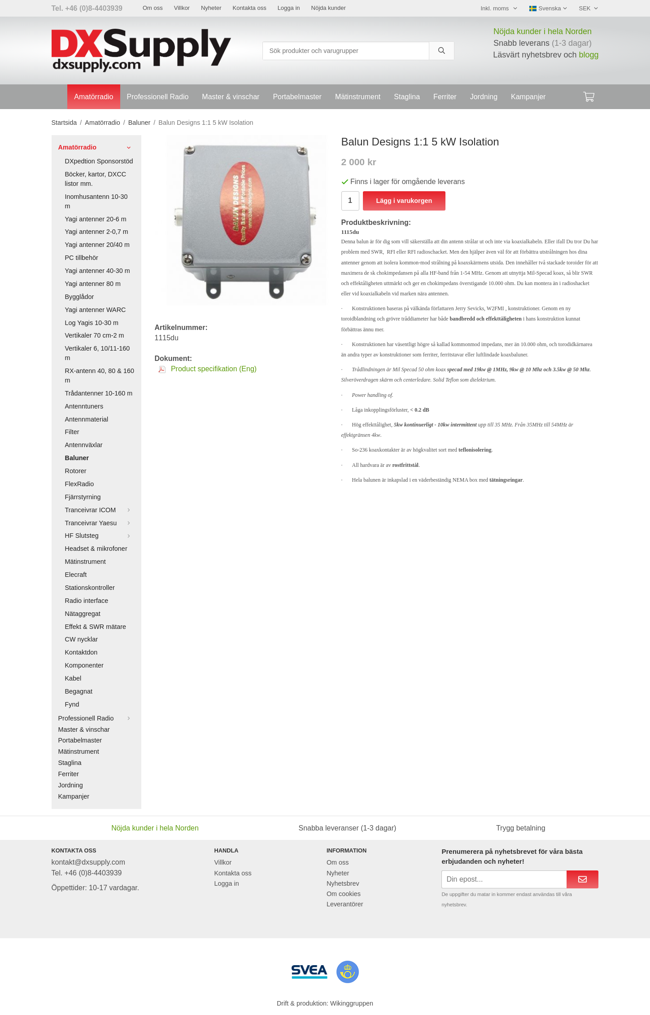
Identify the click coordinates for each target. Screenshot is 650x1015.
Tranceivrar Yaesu (100, 523)
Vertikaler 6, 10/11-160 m (97, 353)
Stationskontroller (90, 587)
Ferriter (445, 97)
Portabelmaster (297, 97)
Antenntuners (84, 406)
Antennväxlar (84, 444)
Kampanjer (528, 97)
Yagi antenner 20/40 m (97, 244)
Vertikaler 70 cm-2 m (94, 335)
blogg (588, 54)
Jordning (483, 97)
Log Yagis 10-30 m (91, 322)
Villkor (182, 7)
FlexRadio (79, 484)
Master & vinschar (230, 97)
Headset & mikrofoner (96, 548)
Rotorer (76, 471)
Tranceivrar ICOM (100, 510)
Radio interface (87, 600)
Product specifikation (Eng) (207, 369)
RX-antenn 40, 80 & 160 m (99, 375)
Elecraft (76, 574)
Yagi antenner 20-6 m (96, 219)
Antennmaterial (87, 419)
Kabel (73, 678)
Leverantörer (345, 904)
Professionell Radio (158, 97)
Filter (72, 431)
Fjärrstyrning (83, 497)
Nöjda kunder (328, 7)
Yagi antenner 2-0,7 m (96, 231)
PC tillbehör (81, 257)
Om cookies (344, 893)
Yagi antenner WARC (95, 309)
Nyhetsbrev (343, 883)
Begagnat (79, 691)
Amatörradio (93, 97)
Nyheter (211, 7)
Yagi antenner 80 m (93, 283)
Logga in (289, 7)
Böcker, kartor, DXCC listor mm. (96, 179)
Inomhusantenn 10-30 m (96, 201)
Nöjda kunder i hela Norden (542, 31)
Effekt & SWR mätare (96, 626)
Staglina (407, 97)
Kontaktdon (81, 652)
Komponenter (84, 665)
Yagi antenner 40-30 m (97, 270)
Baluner (77, 457)
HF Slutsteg (100, 535)
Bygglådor (79, 296)
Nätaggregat (82, 613)
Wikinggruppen (351, 1003)
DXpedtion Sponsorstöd (99, 161)
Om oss (153, 7)
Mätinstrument (357, 97)
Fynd (72, 704)
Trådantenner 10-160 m (99, 393)
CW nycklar (81, 639)
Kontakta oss (249, 7)
